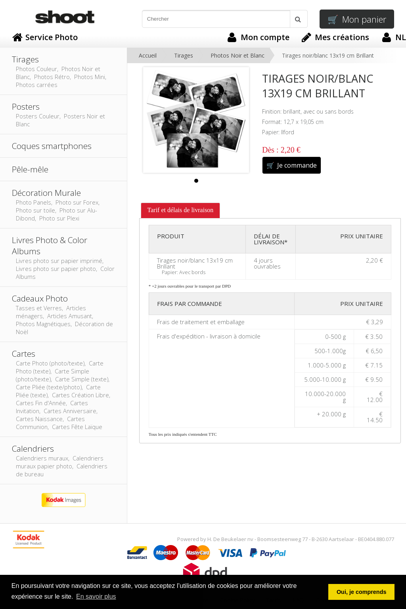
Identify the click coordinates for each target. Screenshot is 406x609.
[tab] (180, 210)
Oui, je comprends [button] (362, 592)
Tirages (183, 55)
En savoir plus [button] (96, 596)
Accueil (148, 55)
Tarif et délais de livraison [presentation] (180, 210)
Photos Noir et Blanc (237, 55)
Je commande (291, 165)
